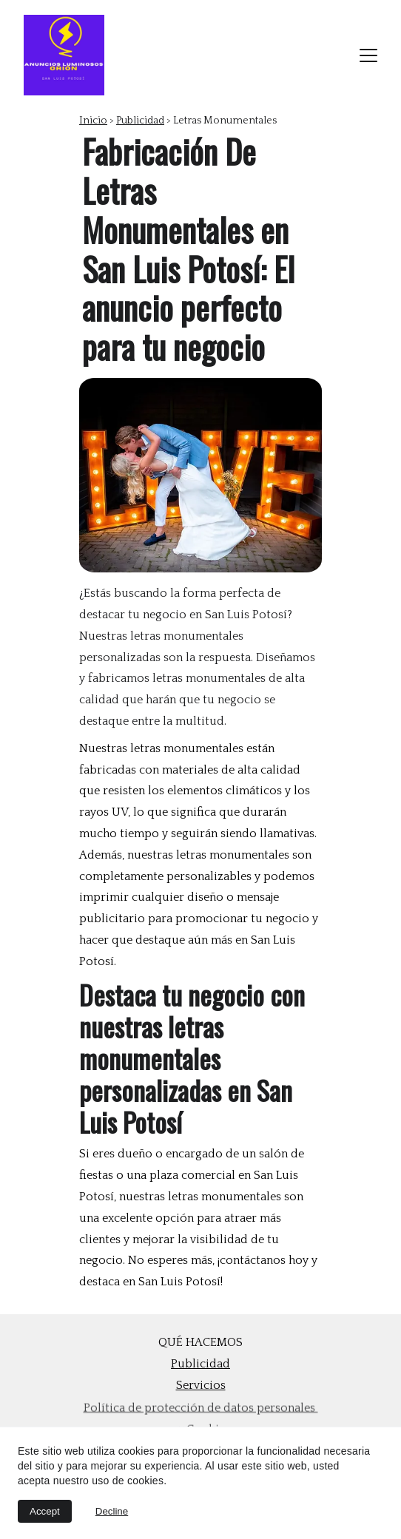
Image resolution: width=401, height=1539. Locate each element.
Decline (111, 1511)
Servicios (201, 1385)
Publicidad (140, 120)
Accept (45, 1511)
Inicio (93, 120)
